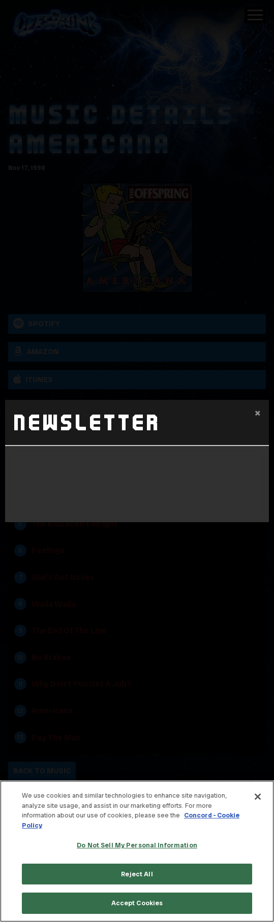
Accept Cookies (137, 903)
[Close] (258, 797)
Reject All (137, 874)
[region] (137, 851)
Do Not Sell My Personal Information (137, 845)
